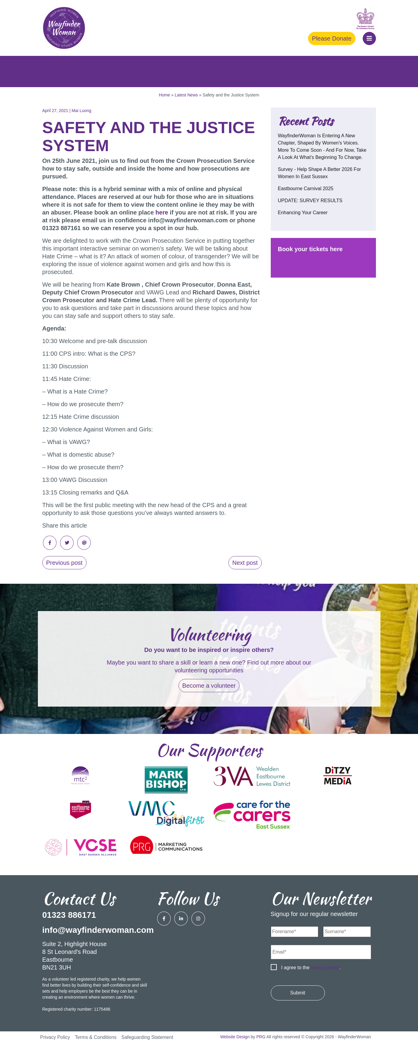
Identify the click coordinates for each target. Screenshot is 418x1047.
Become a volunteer (209, 685)
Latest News (186, 95)
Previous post (64, 562)
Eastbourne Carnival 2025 (306, 188)
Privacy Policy (55, 1037)
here (161, 212)
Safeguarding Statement (147, 1037)
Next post (245, 562)
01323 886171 (69, 915)
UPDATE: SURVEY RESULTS (310, 200)
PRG (260, 1036)
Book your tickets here (310, 249)
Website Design (235, 1036)
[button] (369, 38)
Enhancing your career (303, 212)
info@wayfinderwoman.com (98, 930)
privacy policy (325, 967)
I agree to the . (311, 967)
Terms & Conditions (96, 1037)
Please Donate (331, 38)
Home (164, 95)
